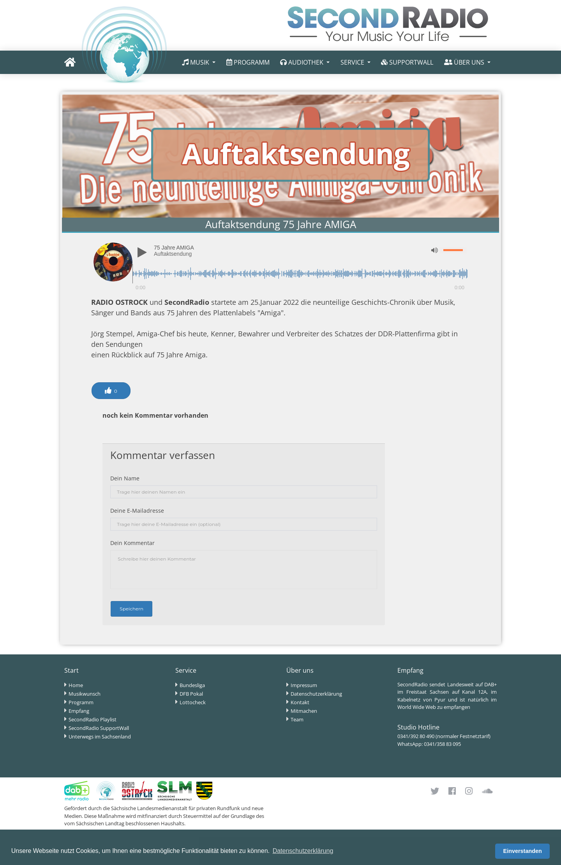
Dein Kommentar (132, 543)
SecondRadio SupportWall (99, 727)
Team (297, 719)
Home (76, 685)
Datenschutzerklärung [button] (303, 850)
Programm (81, 702)
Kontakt (300, 702)
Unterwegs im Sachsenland (100, 736)
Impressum (304, 685)
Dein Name (124, 478)
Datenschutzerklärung (316, 693)
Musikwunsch (85, 693)
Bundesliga (192, 685)
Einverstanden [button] (522, 851)
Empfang (79, 710)
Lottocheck (193, 702)
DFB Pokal (191, 693)
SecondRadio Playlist (92, 719)
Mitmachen (304, 710)
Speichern (131, 609)
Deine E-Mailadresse (137, 510)
